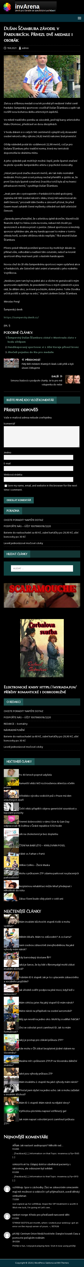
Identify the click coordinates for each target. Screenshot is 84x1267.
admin (25, 48)
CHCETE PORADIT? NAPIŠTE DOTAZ (23, 520)
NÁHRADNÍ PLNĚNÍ (14, 730)
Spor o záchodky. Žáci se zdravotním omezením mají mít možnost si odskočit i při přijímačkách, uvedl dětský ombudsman (46, 1191)
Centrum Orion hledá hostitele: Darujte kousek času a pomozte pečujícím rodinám (46, 1236)
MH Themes (63, 1263)
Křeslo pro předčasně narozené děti (49, 1215)
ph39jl (15, 1234)
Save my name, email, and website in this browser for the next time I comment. (40, 488)
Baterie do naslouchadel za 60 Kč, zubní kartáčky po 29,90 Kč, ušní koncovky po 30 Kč (41, 535)
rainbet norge (20, 1215)
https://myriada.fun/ (58, 687)
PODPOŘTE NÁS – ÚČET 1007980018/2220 (28, 526)
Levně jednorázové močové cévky (23, 543)
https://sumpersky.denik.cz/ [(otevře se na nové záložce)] (21, 317)
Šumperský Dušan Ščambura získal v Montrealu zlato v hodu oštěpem (42, 340)
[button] (79, 18)
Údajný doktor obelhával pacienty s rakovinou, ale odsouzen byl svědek (41, 1166)
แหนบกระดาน (20, 1164)
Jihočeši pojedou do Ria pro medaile (31, 352)
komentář (9, 424)
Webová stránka (13, 475)
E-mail (7, 464)
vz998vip (17, 1187)
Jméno (7, 453)
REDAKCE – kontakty (16, 724)
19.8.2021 (11, 48)
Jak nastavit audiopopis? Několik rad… (41, 1145)
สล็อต (15, 1145)
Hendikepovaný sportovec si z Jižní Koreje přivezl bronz (43, 347)
